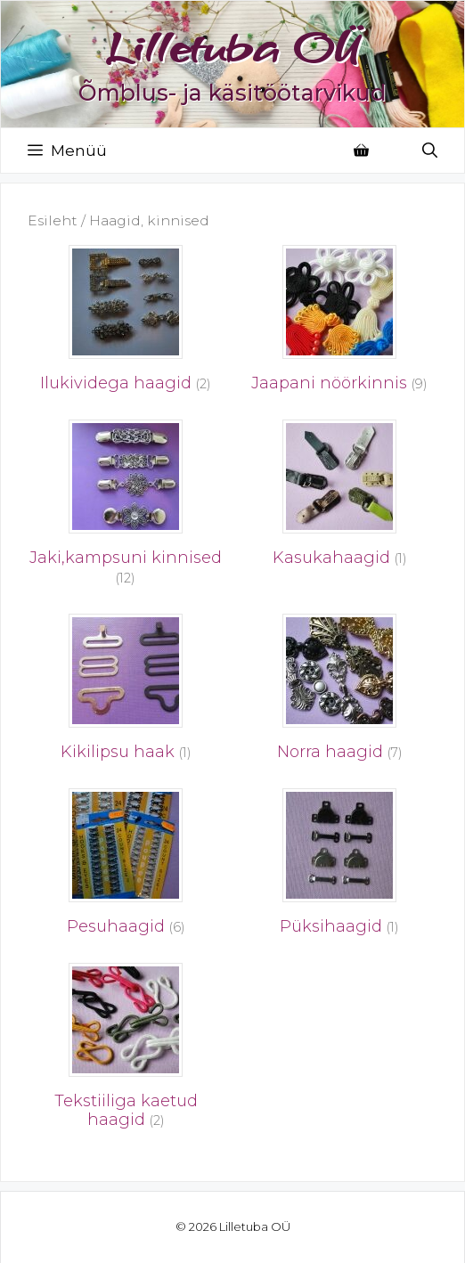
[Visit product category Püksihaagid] (339, 866)
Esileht (53, 220)
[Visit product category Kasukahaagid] (339, 498)
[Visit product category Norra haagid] (339, 692)
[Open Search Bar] (430, 150)
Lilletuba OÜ (232, 47)
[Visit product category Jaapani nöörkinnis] (339, 323)
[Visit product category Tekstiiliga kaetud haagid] (126, 1051)
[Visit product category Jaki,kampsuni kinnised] (126, 508)
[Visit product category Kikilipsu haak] (126, 692)
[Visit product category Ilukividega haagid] (126, 323)
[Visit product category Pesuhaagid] (126, 866)
